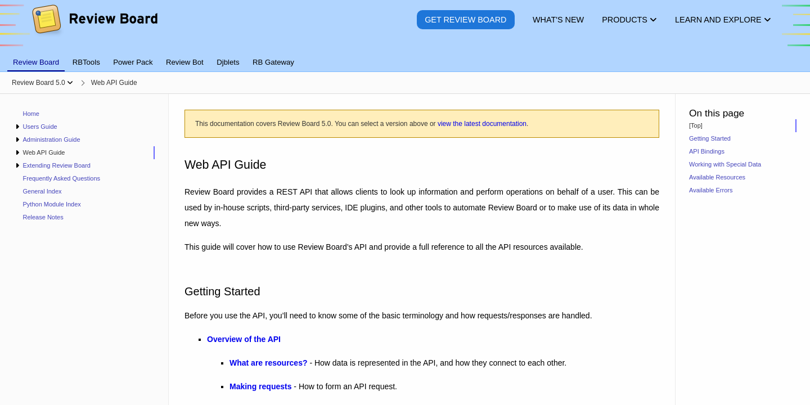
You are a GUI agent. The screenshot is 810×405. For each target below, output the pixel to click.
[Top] (696, 125)
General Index (42, 191)
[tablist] (405, 55)
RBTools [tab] (86, 62)
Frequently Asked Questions (62, 178)
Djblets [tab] (228, 62)
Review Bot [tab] (185, 62)
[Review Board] (94, 28)
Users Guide (39, 126)
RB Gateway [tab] (273, 62)
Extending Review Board (56, 165)
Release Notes (43, 217)
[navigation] (84, 249)
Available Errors (710, 190)
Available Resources (717, 177)
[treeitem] (84, 152)
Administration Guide (51, 139)
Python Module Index (52, 204)
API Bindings (706, 151)
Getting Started (710, 138)
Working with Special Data (725, 164)
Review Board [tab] (36, 62)
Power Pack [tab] (132, 62)
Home (31, 113)
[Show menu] (70, 82)
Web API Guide (43, 152)
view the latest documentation (482, 124)
